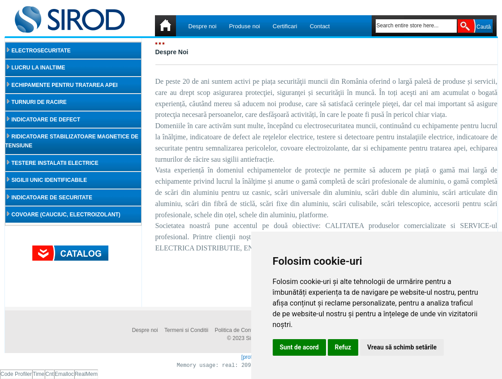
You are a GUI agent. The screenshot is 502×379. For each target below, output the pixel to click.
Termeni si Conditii (186, 330)
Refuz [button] (343, 347)
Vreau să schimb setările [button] (402, 347)
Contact (320, 26)
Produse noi (244, 26)
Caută (483, 27)
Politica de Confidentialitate (247, 330)
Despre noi (203, 26)
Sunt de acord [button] (299, 347)
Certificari (285, 26)
